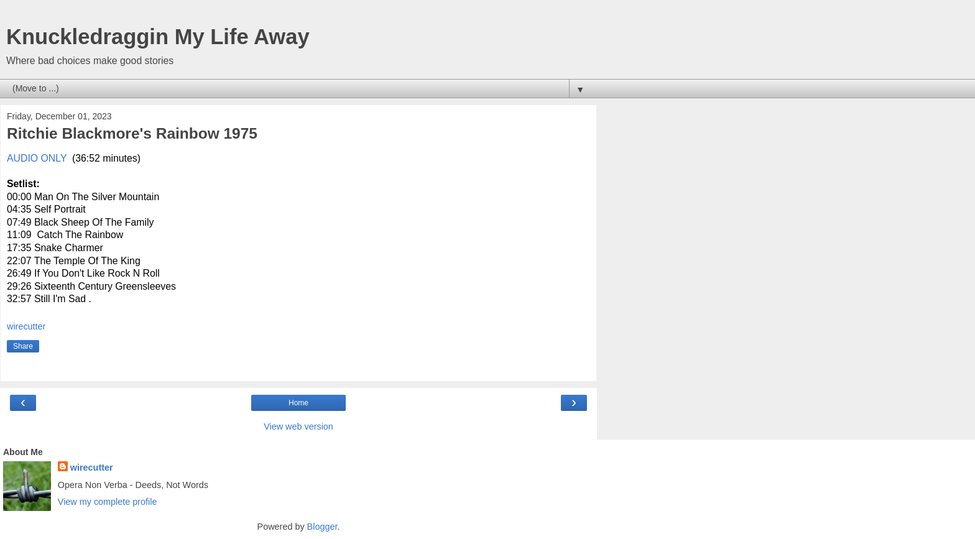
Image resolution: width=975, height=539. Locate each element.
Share (23, 346)
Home (298, 402)
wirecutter (91, 467)
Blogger (322, 527)
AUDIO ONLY (37, 158)
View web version (298, 426)
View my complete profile (107, 502)
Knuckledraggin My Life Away (158, 36)
